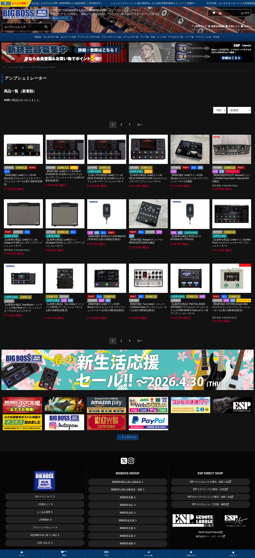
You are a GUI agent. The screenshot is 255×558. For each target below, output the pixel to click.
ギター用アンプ (21, 67)
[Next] (140, 125)
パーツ (188, 37)
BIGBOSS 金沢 (126, 512)
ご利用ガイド (199, 26)
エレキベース (67, 37)
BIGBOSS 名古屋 (126, 520)
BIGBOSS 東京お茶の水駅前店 (126, 482)
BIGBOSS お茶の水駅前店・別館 (126, 489)
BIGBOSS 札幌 (126, 497)
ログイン (247, 26)
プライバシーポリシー (44, 527)
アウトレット (202, 37)
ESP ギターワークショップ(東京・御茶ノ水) (210, 496)
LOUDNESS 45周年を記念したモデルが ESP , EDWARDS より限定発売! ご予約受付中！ (70, 3)
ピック (160, 37)
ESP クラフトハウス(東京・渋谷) (210, 489)
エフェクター (129, 37)
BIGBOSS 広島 (126, 536)
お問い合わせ (43, 542)
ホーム (22, 554)
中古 (215, 37)
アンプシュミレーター (44, 67)
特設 (37, 37)
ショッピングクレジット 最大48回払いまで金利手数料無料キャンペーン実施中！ (167, 3)
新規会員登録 (216, 26)
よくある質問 (43, 512)
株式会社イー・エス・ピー (210, 536)
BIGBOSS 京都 (126, 528)
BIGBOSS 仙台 (126, 505)
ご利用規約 (43, 519)
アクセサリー (174, 37)
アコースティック (110, 37)
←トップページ (127, 437)
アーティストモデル (87, 37)
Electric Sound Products (210, 532)
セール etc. (148, 554)
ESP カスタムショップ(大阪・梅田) (210, 504)
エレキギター (49, 37)
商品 (64, 553)
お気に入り (232, 26)
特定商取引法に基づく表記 (43, 535)
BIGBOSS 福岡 (126, 543)
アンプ (143, 37)
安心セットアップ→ (61, 18)
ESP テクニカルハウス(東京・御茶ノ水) (210, 481)
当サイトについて (43, 496)
